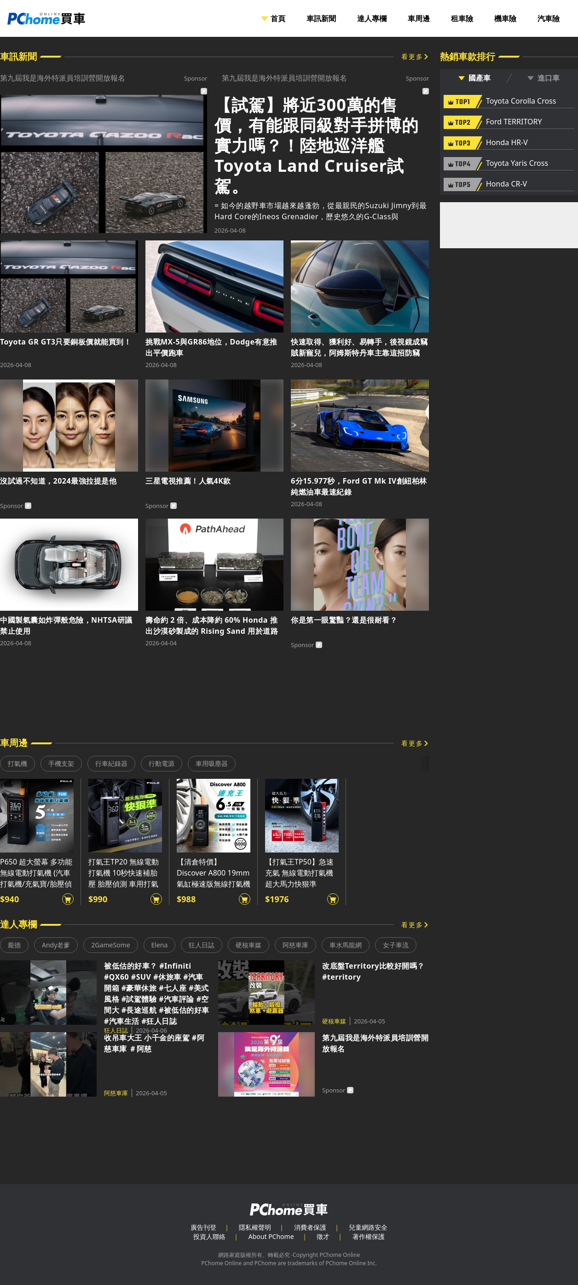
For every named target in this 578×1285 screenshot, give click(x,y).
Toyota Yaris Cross (517, 163)
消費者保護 (310, 1227)
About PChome (271, 1236)
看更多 (412, 56)
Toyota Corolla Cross (521, 101)
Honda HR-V (507, 142)
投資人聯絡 (209, 1236)
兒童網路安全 (368, 1227)
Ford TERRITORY (514, 122)
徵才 (323, 1236)
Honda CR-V (506, 184)
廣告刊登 (203, 1227)
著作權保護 (369, 1236)
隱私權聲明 (255, 1227)
